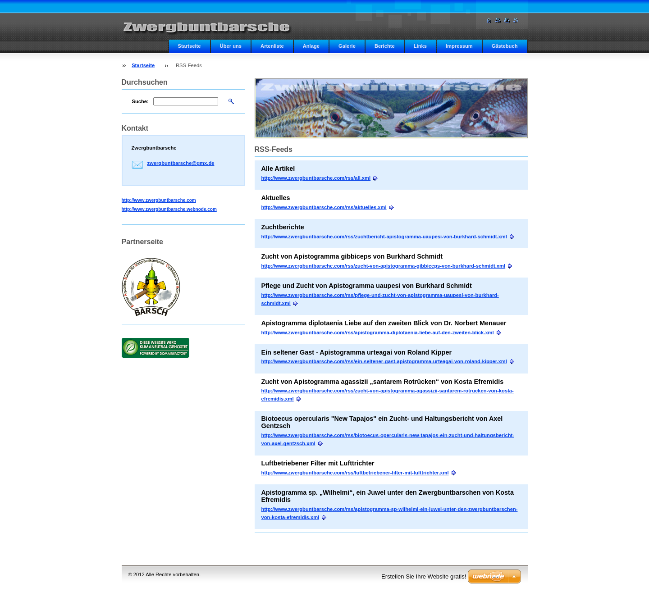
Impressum (459, 46)
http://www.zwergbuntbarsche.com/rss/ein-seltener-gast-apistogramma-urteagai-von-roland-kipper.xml (384, 361)
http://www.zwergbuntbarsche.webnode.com (169, 209)
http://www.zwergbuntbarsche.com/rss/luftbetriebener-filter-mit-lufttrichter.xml (355, 472)
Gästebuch (505, 46)
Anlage (311, 46)
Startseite (189, 46)
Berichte (385, 46)
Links (420, 46)
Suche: (140, 101)
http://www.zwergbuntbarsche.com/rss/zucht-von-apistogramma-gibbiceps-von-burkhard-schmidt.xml (383, 266)
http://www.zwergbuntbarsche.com (159, 200)
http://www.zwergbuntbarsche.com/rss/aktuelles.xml (324, 207)
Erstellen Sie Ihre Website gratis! (423, 576)
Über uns (231, 46)
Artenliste (272, 46)
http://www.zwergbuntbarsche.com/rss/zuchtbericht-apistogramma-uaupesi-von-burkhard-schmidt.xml (384, 236)
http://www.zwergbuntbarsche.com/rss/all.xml (316, 178)
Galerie (347, 46)
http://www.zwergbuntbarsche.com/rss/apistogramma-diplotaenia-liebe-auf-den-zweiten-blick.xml (377, 332)
